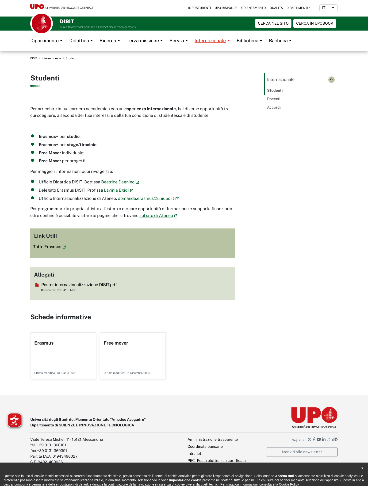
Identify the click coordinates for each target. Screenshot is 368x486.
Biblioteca (247, 40)
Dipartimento (44, 40)
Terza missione (143, 40)
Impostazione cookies (206, 467)
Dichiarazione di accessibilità (50, 479)
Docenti (273, 99)
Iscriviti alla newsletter (302, 452)
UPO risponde (226, 8)
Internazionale (210, 40)
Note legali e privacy (92, 479)
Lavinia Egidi (116, 190)
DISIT (33, 58)
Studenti (275, 90)
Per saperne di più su (63, 356)
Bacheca (278, 40)
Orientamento (253, 8)
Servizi (176, 40)
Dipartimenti (297, 8)
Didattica (79, 40)
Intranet (194, 453)
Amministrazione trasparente (213, 439)
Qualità (276, 8)
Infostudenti (199, 8)
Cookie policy (123, 479)
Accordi (274, 107)
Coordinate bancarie (205, 446)
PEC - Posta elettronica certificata (217, 460)
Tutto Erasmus (47, 246)
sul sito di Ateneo (156, 215)
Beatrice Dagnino (117, 181)
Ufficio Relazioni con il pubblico (162, 479)
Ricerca (108, 40)
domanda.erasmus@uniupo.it (146, 198)
